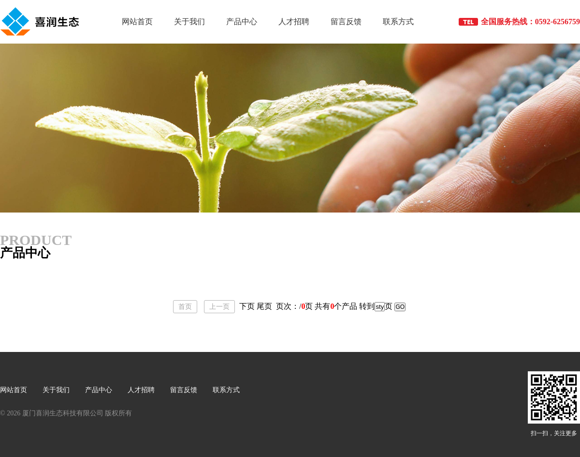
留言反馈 (346, 21)
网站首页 (137, 21)
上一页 (219, 306)
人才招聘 (293, 21)
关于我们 (189, 21)
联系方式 (398, 21)
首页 (185, 306)
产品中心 (241, 21)
